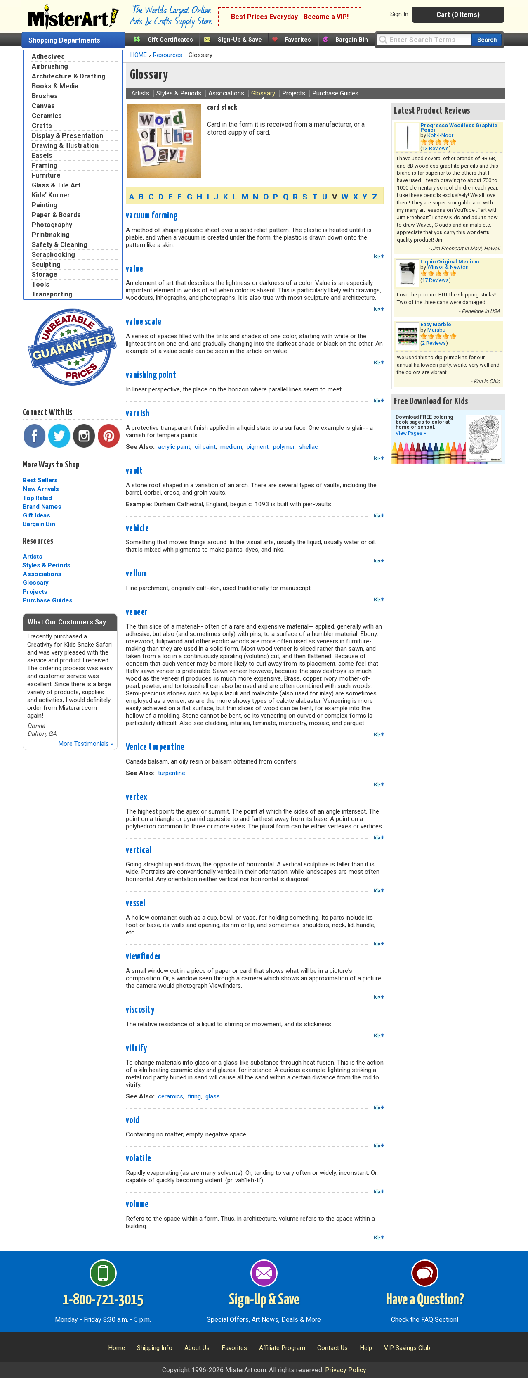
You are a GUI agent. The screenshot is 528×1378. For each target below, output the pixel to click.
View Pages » (411, 433)
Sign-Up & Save (240, 39)
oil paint (205, 447)
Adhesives (48, 56)
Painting (44, 205)
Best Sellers (40, 480)
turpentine (171, 773)
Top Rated (37, 498)
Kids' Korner (51, 195)
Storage (44, 274)
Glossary (36, 582)
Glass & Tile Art (56, 185)
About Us (197, 1348)
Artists (32, 556)
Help (366, 1348)
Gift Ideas (36, 515)
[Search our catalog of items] (486, 39)
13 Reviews (435, 148)
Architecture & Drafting (69, 76)
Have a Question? (425, 1300)
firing (194, 1096)
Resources (38, 541)
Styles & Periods (46, 565)
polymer (284, 447)
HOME (138, 55)
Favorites (298, 39)
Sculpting (46, 264)
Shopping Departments (64, 40)
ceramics (170, 1096)
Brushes (45, 96)
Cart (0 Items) (458, 15)
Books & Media (55, 86)
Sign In (399, 14)
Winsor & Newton (448, 267)
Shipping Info (154, 1348)
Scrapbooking (53, 255)
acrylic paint (174, 447)
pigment (258, 447)
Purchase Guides (47, 600)
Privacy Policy (345, 1370)
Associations (42, 574)
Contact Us (332, 1348)
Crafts (42, 126)
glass (212, 1096)
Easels (42, 155)
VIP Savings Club (407, 1348)
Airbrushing (50, 66)
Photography (52, 225)
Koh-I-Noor (440, 135)
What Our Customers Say (67, 622)
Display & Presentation (67, 136)
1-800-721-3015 (103, 1300)
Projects (35, 591)
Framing (44, 165)
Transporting (52, 294)
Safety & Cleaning (59, 245)
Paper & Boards (56, 215)
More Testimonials (85, 743)
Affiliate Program (282, 1348)
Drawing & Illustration (65, 145)
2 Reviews (434, 343)
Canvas (43, 106)
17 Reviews (435, 280)
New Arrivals (41, 489)
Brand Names (42, 506)
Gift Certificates (170, 39)
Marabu (436, 330)
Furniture (46, 175)
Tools (41, 284)
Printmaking (51, 235)
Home (116, 1348)
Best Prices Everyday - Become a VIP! (290, 17)
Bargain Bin (351, 39)
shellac (308, 447)
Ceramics (47, 116)
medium (231, 447)
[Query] (424, 39)
